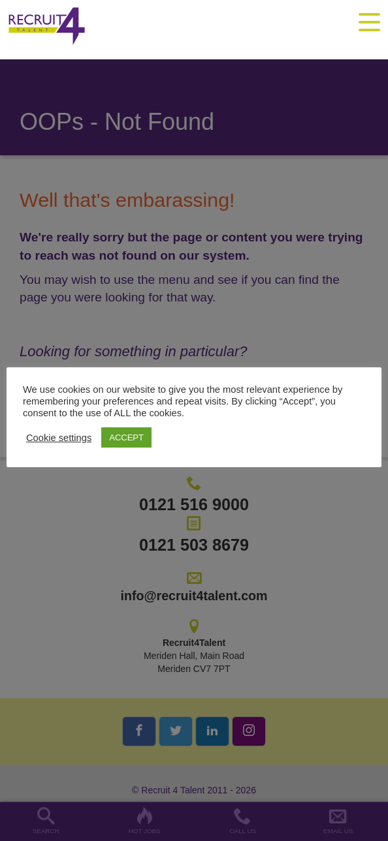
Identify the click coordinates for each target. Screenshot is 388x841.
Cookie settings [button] (58, 438)
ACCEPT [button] (126, 437)
